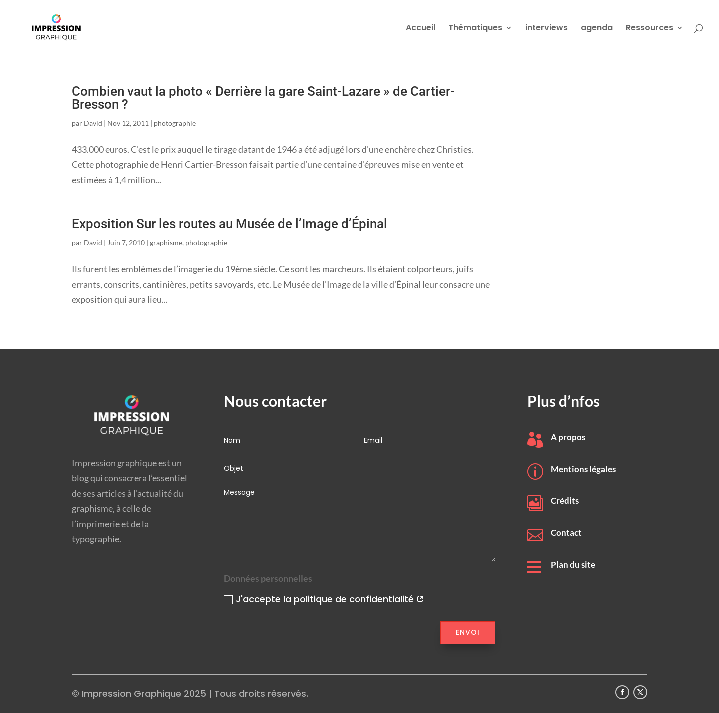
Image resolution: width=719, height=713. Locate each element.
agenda (597, 28)
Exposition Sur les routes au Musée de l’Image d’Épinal (229, 223)
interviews (546, 28)
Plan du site (573, 564)
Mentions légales (583, 469)
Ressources (649, 28)
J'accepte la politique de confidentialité (324, 599)
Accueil (420, 28)
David (93, 123)
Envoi (468, 632)
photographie (175, 123)
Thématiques (475, 28)
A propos (568, 437)
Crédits (565, 500)
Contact (566, 532)
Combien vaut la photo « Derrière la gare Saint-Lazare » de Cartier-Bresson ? (263, 98)
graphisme (166, 242)
